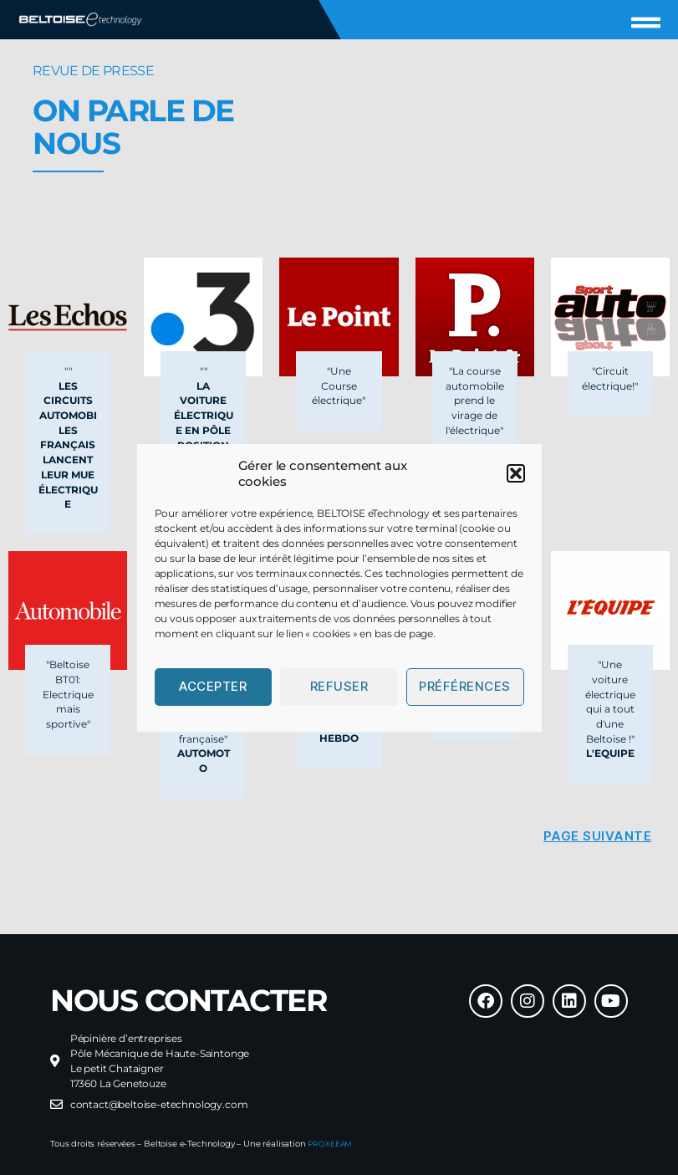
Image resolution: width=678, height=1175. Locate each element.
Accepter (213, 686)
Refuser (339, 686)
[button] (515, 473)
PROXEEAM (332, 1143)
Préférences (465, 686)
